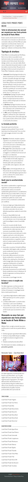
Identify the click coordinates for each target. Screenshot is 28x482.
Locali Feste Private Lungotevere (9, 438)
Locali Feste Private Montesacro (9, 441)
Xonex (11, 476)
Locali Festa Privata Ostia (7, 406)
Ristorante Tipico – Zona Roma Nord (12, 352)
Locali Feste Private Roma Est (9, 412)
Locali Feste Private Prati (7, 456)
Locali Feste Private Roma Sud (9, 421)
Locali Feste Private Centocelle (9, 435)
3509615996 (13, 8)
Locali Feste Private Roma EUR (9, 459)
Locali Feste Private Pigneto (8, 447)
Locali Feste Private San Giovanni (9, 463)
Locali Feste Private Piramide (8, 450)
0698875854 (22, 8)
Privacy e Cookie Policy (19, 476)
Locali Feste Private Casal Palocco (10, 432)
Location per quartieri (18, 16)
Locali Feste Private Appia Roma (9, 429)
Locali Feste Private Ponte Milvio (9, 453)
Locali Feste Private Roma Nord (9, 415)
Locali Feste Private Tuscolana (9, 466)
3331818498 (4, 8)
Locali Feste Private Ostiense (8, 444)
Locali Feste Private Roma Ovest (9, 418)
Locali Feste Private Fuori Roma (9, 402)
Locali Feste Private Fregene (8, 399)
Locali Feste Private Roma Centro (10, 409)
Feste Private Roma (7, 16)
